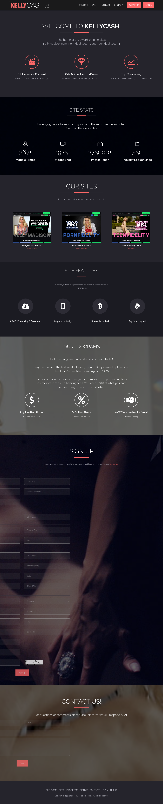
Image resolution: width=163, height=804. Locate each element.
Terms (113, 790)
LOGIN (148, 5)
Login (104, 790)
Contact (118, 5)
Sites (94, 5)
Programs (105, 5)
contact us (114, 464)
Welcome (83, 5)
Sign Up (84, 790)
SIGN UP (134, 5)
